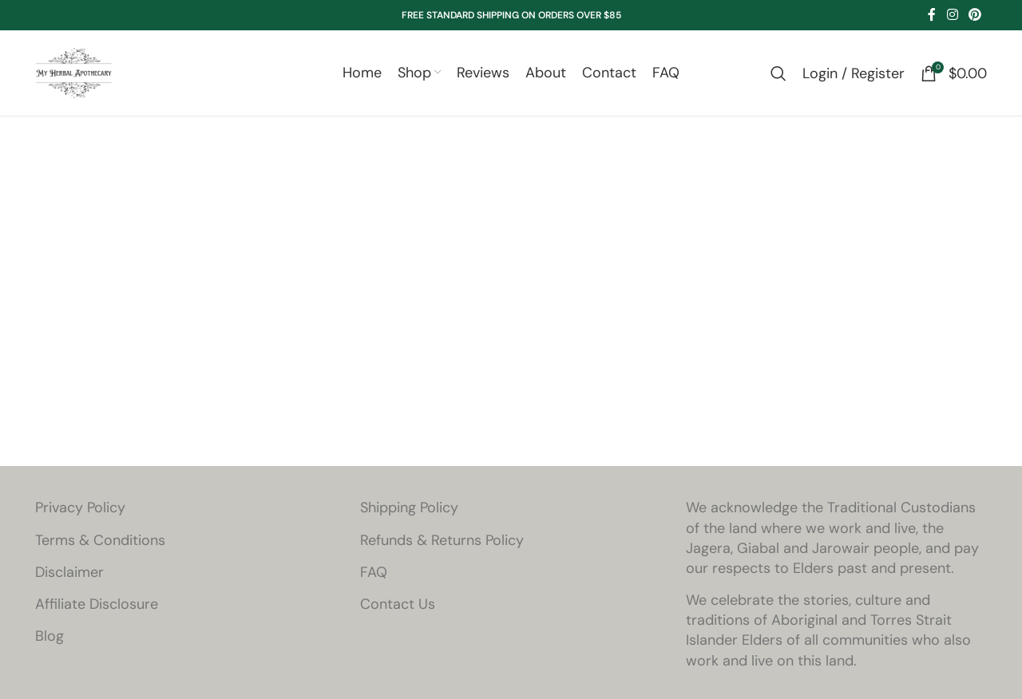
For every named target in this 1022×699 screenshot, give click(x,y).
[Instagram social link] (952, 14)
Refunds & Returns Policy (442, 542)
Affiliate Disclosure (96, 607)
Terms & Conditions (100, 542)
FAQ (373, 574)
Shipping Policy (409, 510)
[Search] (778, 75)
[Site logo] (75, 73)
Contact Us (397, 607)
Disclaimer (69, 574)
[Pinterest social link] (975, 14)
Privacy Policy (80, 510)
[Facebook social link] (931, 14)
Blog (49, 639)
